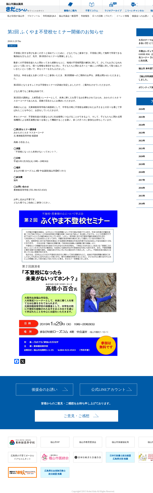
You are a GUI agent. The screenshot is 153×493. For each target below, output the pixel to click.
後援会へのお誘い (140, 16)
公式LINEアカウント (108, 389)
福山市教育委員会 (87, 442)
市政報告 (85, 16)
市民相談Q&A (49, 16)
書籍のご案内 (70, 6)
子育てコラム (91, 6)
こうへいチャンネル (134, 6)
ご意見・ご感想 (76, 416)
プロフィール (33, 16)
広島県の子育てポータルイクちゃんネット (22, 457)
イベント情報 (122, 16)
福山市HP (55, 442)
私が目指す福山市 (15, 16)
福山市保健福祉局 (120, 442)
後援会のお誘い (45, 389)
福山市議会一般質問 (68, 16)
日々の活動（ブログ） (102, 16)
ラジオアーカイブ (113, 6)
